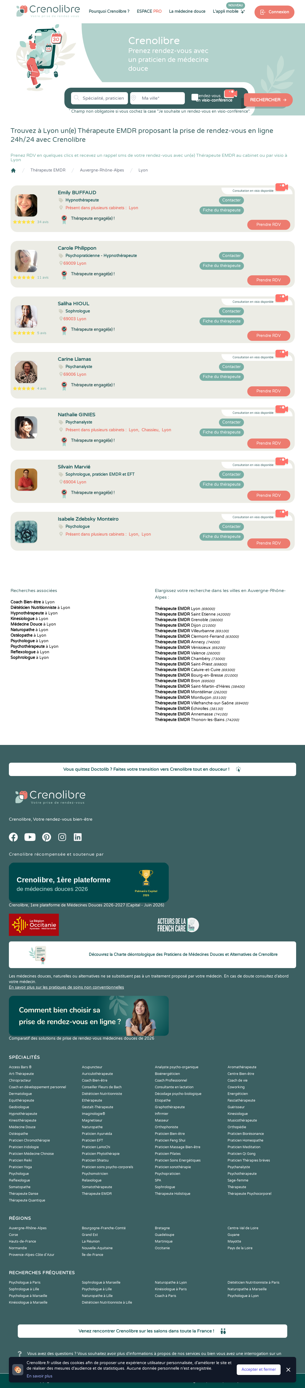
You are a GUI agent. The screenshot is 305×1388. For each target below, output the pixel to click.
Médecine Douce (22, 1127)
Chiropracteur (20, 1080)
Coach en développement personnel (37, 1087)
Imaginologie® (93, 1114)
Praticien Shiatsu (95, 1160)
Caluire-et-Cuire (195, 669)
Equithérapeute (21, 1100)
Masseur (162, 1120)
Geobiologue (19, 1107)
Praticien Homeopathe (245, 1140)
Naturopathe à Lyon (171, 1282)
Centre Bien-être (241, 1074)
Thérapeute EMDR (48, 170)
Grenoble (189, 620)
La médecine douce (187, 11)
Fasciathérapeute (241, 1100)
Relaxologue (92, 1180)
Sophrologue (165, 1187)
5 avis (41, 333)
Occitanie (162, 1248)
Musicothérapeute (242, 1120)
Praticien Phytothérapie (101, 1154)
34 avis (43, 222)
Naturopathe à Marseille (247, 1289)
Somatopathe (20, 1187)
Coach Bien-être (94, 1080)
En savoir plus (39, 1376)
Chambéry (190, 658)
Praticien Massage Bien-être (177, 1147)
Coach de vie (238, 1080)
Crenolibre (20, 819)
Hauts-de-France (22, 1241)
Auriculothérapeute (97, 1074)
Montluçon (190, 697)
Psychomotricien (95, 1174)
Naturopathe (92, 1127)
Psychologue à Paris (25, 1282)
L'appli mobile (229, 11)
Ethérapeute (92, 1100)
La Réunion (91, 1241)
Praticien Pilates (168, 1154)
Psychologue (19, 1174)
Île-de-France (92, 1255)
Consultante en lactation (174, 1087)
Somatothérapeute (97, 1187)
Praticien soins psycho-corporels (107, 1167)
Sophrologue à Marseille (101, 1282)
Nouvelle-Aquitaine (97, 1248)
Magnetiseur (92, 1120)
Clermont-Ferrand (197, 636)
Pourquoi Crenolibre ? (109, 11)
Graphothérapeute (170, 1107)
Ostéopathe (18, 1134)
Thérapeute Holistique (172, 1194)
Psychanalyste (239, 1167)
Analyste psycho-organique (176, 1067)
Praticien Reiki (20, 1160)
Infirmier (161, 1114)
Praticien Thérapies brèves (249, 1160)
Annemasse (191, 714)
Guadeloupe (164, 1235)
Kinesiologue (238, 1114)
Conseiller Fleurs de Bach (102, 1087)
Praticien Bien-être (170, 1134)
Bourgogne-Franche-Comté (104, 1228)
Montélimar (191, 692)
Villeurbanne (192, 631)
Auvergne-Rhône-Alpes (102, 170)
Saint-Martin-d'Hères (199, 686)
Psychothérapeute (242, 1174)
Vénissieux (190, 647)
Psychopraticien (167, 1174)
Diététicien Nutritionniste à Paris (253, 1282)
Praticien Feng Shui (170, 1140)
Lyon (143, 170)
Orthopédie (237, 1127)
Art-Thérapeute (21, 1074)
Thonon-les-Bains (197, 719)
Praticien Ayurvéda (97, 1134)
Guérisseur (236, 1107)
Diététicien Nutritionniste (102, 1094)
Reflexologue (19, 1180)
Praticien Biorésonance (246, 1134)
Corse (13, 1235)
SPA (158, 1180)
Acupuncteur (92, 1067)
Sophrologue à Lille (24, 1289)
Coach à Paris (165, 1296)
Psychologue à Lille (97, 1289)
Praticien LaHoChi (96, 1147)
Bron (185, 681)
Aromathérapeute (242, 1067)
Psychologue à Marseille (28, 1296)
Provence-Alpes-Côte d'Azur (31, 1255)
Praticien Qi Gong (242, 1154)
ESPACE (149, 11)
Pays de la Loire (240, 1248)
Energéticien (238, 1094)
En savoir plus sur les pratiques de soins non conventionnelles (66, 987)
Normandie (18, 1248)
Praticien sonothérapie (173, 1167)
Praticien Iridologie (24, 1147)
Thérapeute (237, 1187)
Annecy (187, 642)
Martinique (164, 1241)
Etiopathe (163, 1100)
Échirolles (189, 708)
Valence (187, 653)
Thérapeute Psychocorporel (249, 1194)
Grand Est (90, 1235)
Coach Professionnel (171, 1080)
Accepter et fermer (258, 1369)
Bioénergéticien (167, 1074)
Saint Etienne (192, 614)
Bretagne (162, 1228)
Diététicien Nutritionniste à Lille (107, 1302)
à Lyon (33, 602)
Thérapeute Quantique (27, 1200)
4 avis (41, 389)
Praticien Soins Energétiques (178, 1160)
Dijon (185, 625)
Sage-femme (238, 1180)
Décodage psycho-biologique (178, 1094)
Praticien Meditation (244, 1147)
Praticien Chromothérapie (29, 1140)
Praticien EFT (92, 1140)
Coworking (236, 1087)
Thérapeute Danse (23, 1194)
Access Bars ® (20, 1067)
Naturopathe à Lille (97, 1296)
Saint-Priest (191, 664)
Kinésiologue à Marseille (28, 1302)
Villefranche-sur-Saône (201, 703)
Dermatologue (20, 1094)
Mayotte (234, 1241)
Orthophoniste (166, 1127)
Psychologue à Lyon (243, 1296)
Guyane (234, 1235)
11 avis (43, 277)
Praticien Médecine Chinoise (31, 1154)
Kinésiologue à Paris (171, 1289)
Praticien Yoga (20, 1167)
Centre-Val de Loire (243, 1228)
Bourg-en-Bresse (196, 675)
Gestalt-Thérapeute (97, 1107)
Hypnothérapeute (23, 1114)
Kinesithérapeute (22, 1120)
